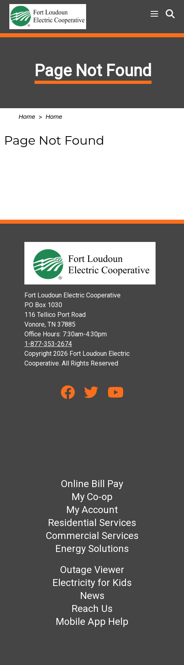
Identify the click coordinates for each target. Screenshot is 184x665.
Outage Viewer (92, 569)
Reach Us (92, 608)
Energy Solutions (92, 548)
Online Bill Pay (92, 484)
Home (27, 116)
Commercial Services (92, 535)
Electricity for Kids (92, 582)
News (92, 595)
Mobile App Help (92, 621)
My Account (92, 509)
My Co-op (92, 496)
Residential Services (92, 522)
